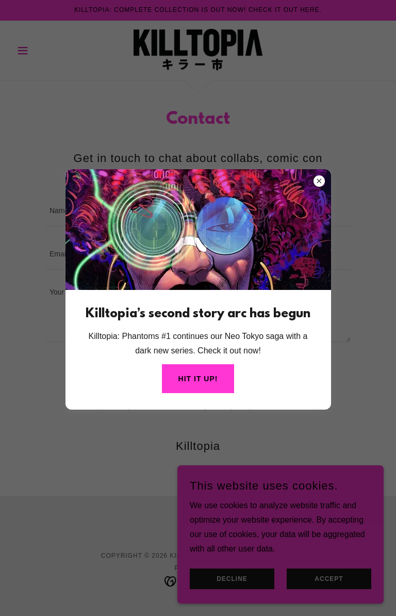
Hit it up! (198, 379)
